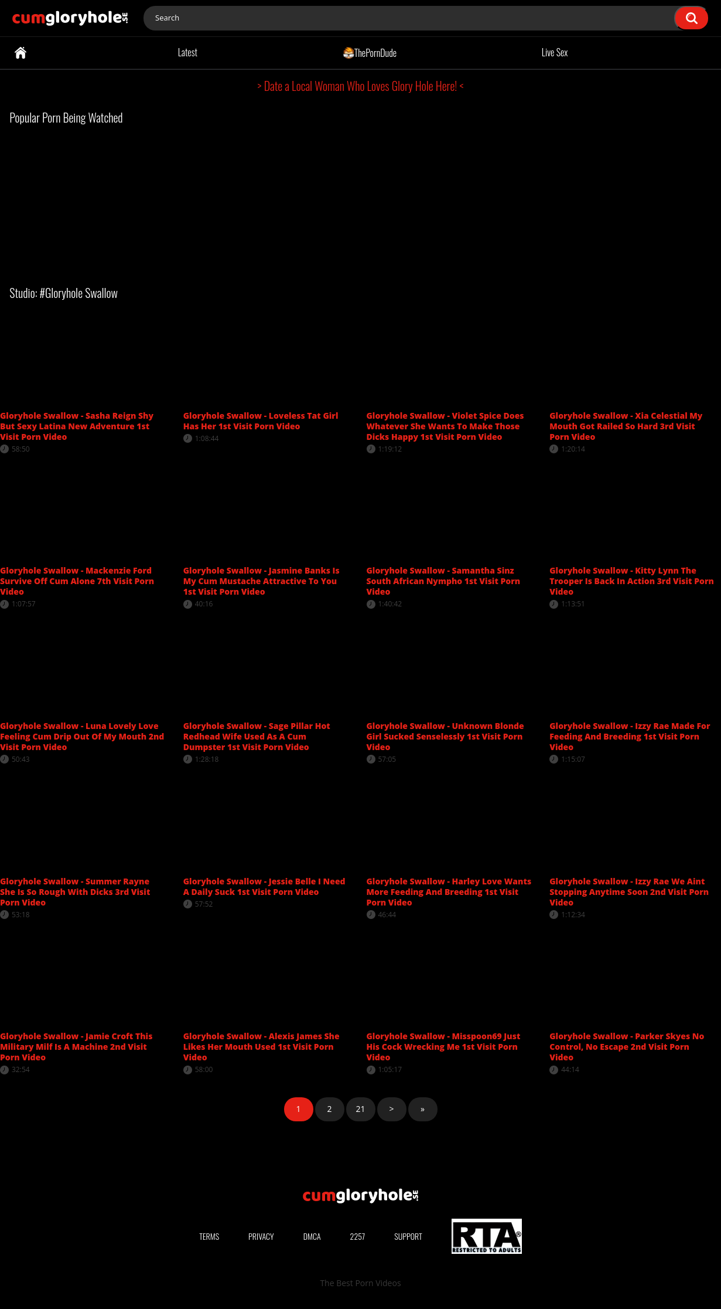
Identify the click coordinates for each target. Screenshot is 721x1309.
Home (20, 53)
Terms (209, 1236)
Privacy (261, 1236)
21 (360, 1108)
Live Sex (555, 52)
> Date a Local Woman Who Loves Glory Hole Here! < (361, 85)
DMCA (312, 1236)
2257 (357, 1236)
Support (408, 1236)
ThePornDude (370, 52)
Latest (187, 52)
